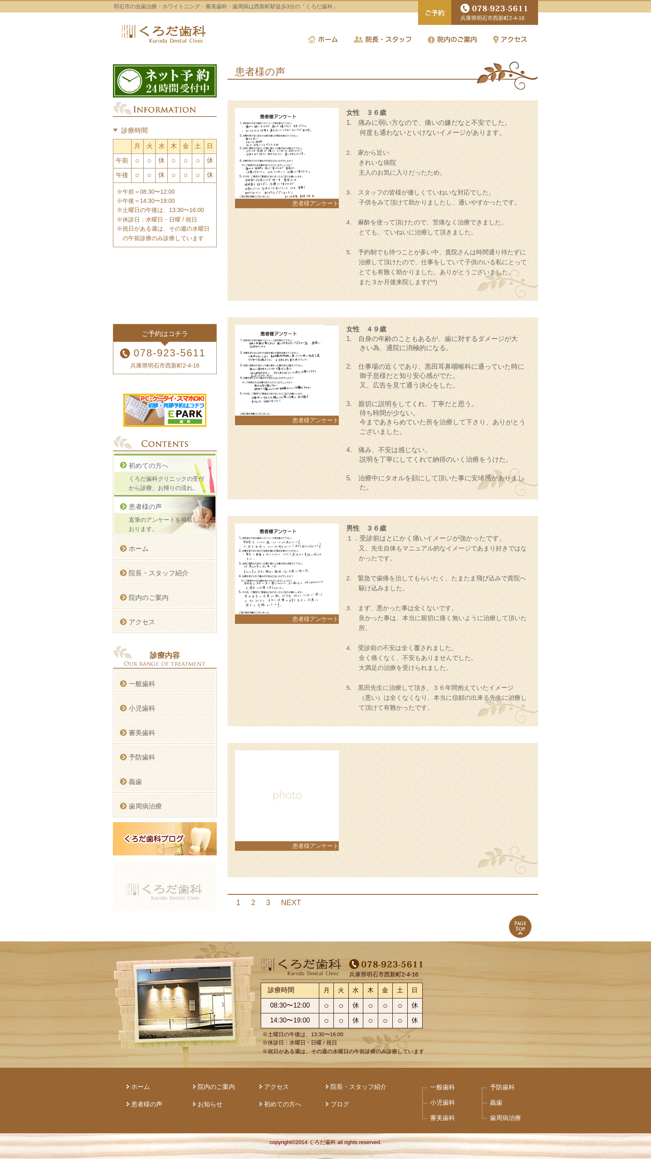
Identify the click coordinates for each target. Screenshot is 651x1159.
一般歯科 (142, 683)
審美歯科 (142, 732)
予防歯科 (142, 757)
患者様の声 (146, 1104)
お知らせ (210, 1104)
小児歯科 (142, 708)
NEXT (291, 902)
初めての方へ (282, 1104)
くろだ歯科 (164, 34)
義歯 (135, 781)
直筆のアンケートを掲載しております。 (167, 517)
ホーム (139, 548)
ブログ (339, 1104)
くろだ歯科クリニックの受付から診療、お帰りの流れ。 (167, 476)
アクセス (142, 622)
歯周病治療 (145, 806)
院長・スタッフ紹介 (158, 573)
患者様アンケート (315, 203)
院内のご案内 (149, 597)
